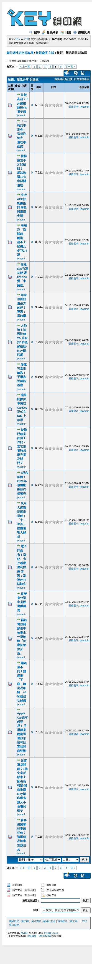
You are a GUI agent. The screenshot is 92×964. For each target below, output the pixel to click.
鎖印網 (25, 921)
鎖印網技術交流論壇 (20, 52)
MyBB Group (51, 932)
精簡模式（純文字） (68, 921)
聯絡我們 (14, 921)
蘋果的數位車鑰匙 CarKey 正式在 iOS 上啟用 (22, 407)
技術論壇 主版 (45, 52)
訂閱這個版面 (81, 79)
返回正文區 (49, 921)
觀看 (38, 87)
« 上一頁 (25, 66)
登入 (17, 39)
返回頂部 (36, 921)
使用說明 (81, 32)
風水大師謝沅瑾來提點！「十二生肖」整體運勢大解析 (22, 520)
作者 (17, 85)
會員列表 (50, 32)
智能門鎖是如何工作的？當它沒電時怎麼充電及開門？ (22, 446)
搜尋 (34, 32)
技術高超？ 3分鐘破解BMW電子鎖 (22, 103)
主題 (10, 85)
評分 (53, 87)
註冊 (26, 39)
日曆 (65, 32)
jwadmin (21, 115)
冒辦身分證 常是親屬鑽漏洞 (22, 602)
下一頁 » (70, 66)
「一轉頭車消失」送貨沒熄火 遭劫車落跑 (22, 134)
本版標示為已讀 (63, 79)
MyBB (24, 932)
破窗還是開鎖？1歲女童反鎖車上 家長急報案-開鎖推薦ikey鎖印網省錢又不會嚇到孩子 (22, 785)
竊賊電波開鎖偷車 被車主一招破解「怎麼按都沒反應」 (22, 636)
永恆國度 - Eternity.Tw (38, 935)
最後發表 (84, 87)
